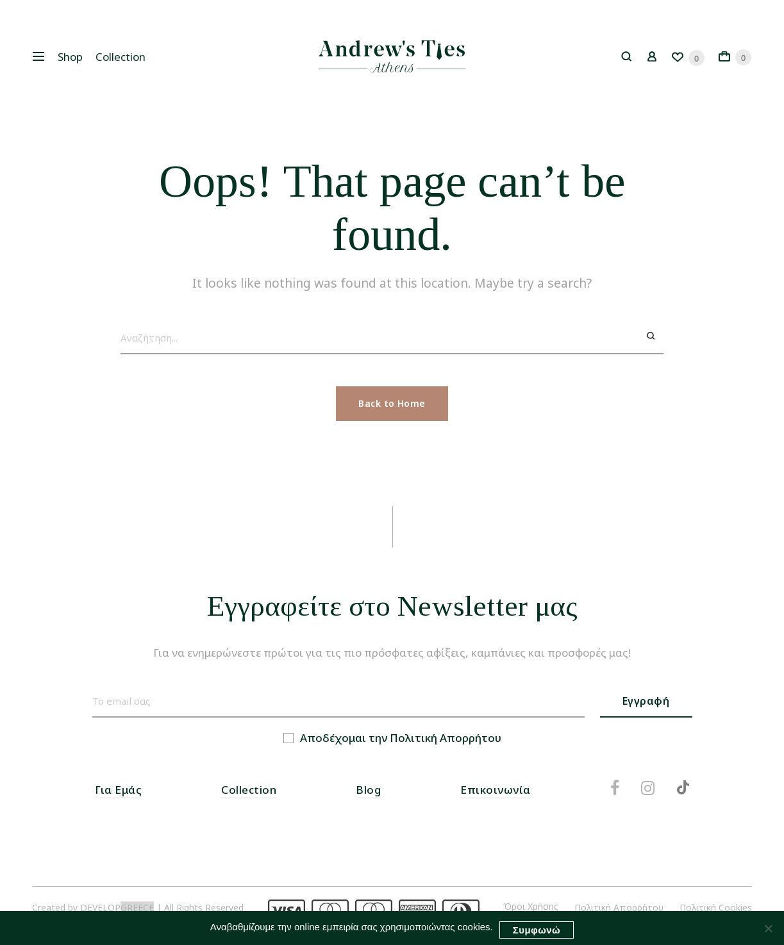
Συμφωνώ (536, 929)
